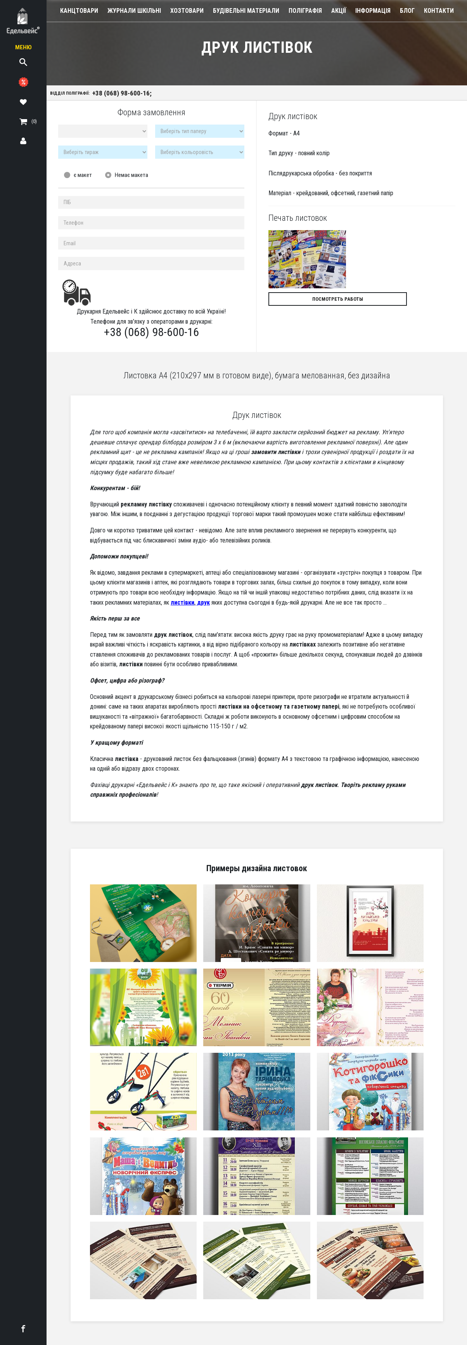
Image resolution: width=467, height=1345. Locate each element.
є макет (83, 177)
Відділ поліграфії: (104, 94)
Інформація (373, 10)
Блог (407, 10)
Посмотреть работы (313, 301)
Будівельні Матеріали (246, 10)
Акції (338, 10)
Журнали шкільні (134, 10)
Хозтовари (187, 10)
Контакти (439, 10)
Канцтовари (79, 10)
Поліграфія (305, 10)
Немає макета (131, 177)
